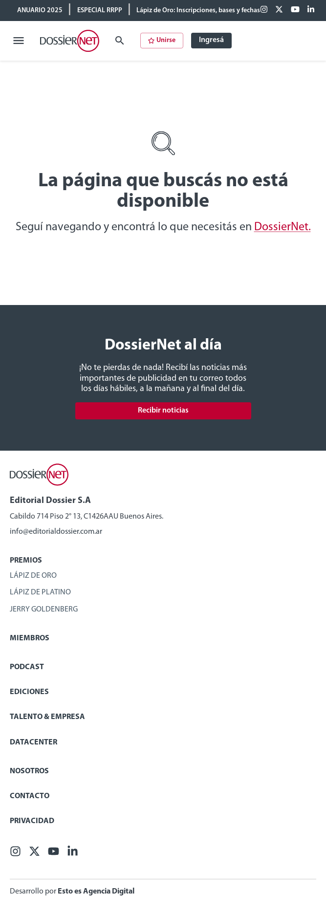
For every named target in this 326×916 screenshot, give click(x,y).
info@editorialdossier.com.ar (56, 532)
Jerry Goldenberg (44, 609)
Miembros (29, 638)
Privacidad (32, 821)
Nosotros (29, 771)
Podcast (27, 667)
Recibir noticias (163, 410)
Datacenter (33, 742)
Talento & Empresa (47, 717)
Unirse (161, 40)
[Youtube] (295, 10)
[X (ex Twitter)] (279, 10)
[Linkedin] (310, 10)
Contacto (29, 796)
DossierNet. (282, 227)
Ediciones (29, 692)
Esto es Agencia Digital (96, 891)
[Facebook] (264, 10)
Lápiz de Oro (33, 576)
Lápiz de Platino (40, 592)
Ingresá (211, 40)
